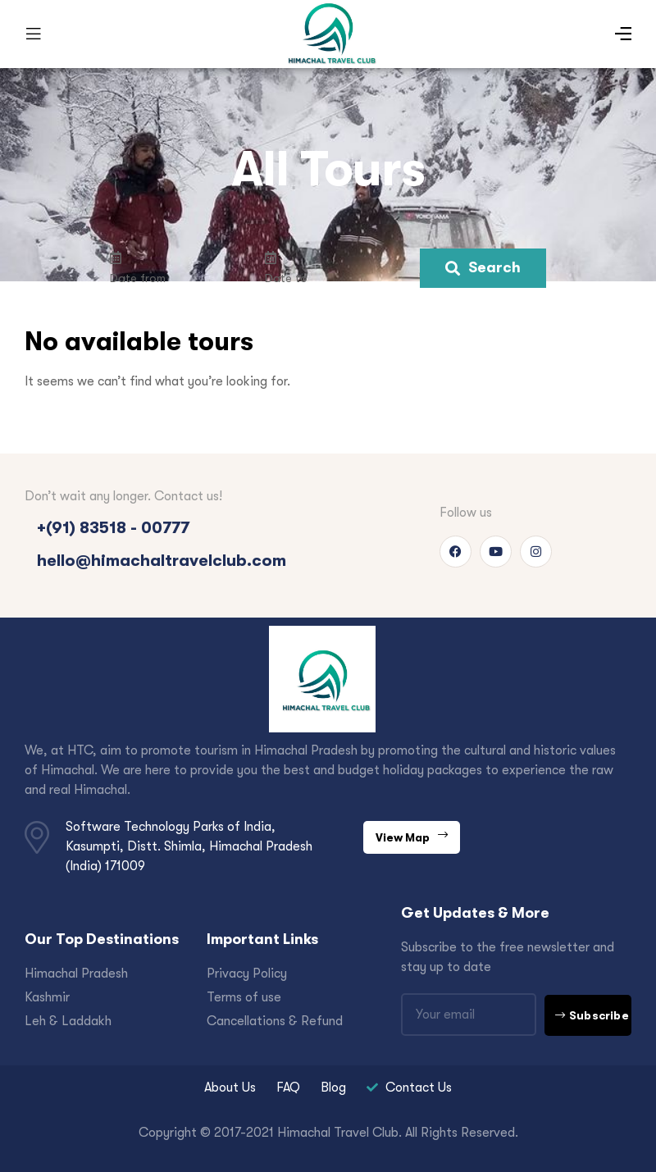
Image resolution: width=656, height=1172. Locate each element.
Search (483, 267)
